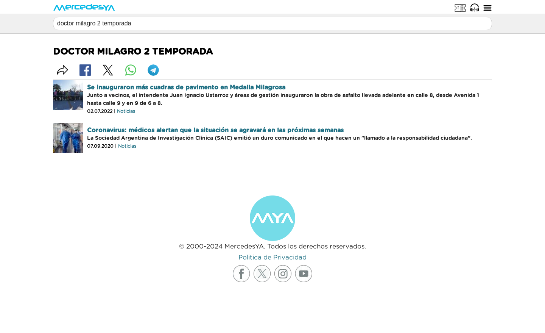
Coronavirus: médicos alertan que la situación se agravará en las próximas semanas (215, 130)
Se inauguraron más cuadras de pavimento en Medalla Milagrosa (186, 87)
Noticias (126, 111)
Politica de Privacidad (272, 257)
